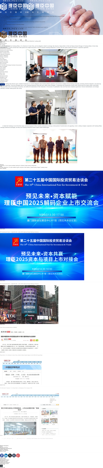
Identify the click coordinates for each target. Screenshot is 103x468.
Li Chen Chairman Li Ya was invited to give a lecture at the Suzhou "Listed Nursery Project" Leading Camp (23, 167)
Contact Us (46, 27)
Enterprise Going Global (50, 16)
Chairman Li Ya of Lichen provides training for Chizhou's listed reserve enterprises (18, 165)
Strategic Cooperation (12, 19)
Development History (9, 27)
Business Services (3, 14)
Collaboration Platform (31, 27)
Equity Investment (18, 16)
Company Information (4, 21)
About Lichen (2, 25)
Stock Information (20, 21)
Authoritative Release (20, 24)
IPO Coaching (2, 16)
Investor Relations (3, 20)
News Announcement (12, 21)
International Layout (39, 27)
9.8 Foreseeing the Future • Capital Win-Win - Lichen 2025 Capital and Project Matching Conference (19, 248)
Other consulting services (59, 16)
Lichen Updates (3, 24)
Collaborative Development (5, 17)
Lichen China (2, 27)
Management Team (16, 27)
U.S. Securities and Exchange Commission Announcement (34, 21)
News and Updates (3, 23)
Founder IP (14, 24)
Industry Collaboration (4, 19)
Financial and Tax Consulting (27, 16)
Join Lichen (19, 19)
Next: (1, 166)
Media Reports (9, 24)
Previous (2, 164)
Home (1, 13)
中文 (1, 86)
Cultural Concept (24, 27)
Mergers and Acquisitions (10, 16)
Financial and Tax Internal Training (39, 16)
